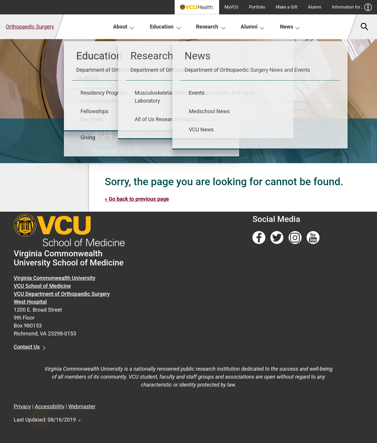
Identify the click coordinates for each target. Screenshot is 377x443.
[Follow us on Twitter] (276, 237)
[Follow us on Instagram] (295, 237)
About (124, 27)
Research (211, 27)
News (290, 27)
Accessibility (50, 406)
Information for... (352, 7)
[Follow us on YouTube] (313, 237)
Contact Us (27, 347)
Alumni (314, 7)
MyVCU (231, 7)
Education (165, 27)
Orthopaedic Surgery (30, 27)
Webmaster (81, 406)
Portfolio (257, 7)
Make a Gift (286, 7)
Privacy (22, 406)
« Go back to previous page (137, 199)
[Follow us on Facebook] (258, 237)
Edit (79, 419)
